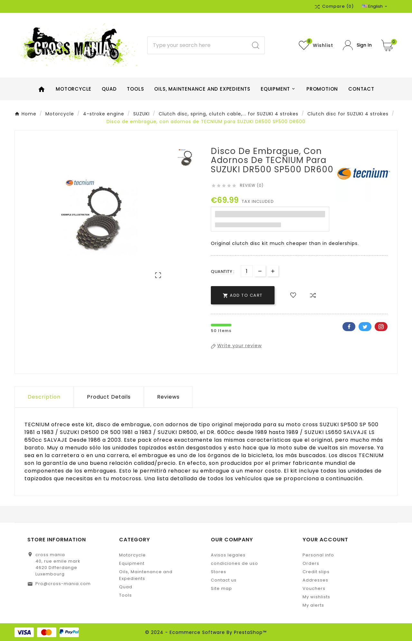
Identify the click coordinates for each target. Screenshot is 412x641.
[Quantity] (247, 271)
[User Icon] (357, 45)
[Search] (197, 45)
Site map (221, 588)
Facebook (348, 326)
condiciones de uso (234, 563)
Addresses (315, 580)
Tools (125, 595)
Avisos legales (228, 555)
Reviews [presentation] (168, 397)
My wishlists (316, 597)
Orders (311, 563)
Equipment (132, 563)
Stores (218, 572)
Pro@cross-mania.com (63, 584)
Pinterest (381, 326)
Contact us (224, 580)
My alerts (313, 605)
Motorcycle (132, 555)
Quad (125, 587)
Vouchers (314, 588)
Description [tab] (44, 397)
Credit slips (316, 572)
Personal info (318, 555)
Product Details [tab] (109, 397)
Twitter (365, 326)
